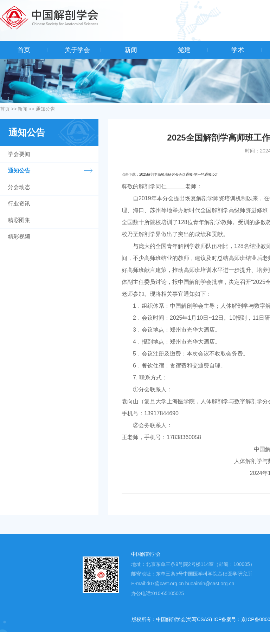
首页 (24, 49)
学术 (237, 49)
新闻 (130, 49)
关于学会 (77, 49)
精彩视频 (19, 237)
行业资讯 (19, 204)
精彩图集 (19, 220)
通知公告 (45, 109)
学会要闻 (19, 154)
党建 (184, 49)
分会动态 (19, 187)
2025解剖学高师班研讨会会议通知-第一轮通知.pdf (178, 174)
